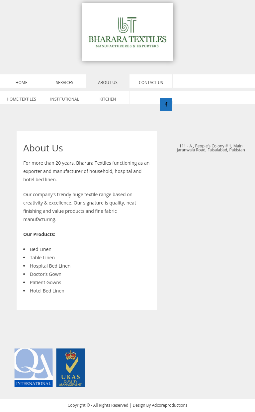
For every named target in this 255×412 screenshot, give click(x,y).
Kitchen (108, 99)
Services (64, 82)
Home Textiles (21, 99)
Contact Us (151, 82)
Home (22, 82)
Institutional (64, 99)
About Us (107, 82)
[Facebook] (166, 104)
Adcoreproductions (170, 405)
